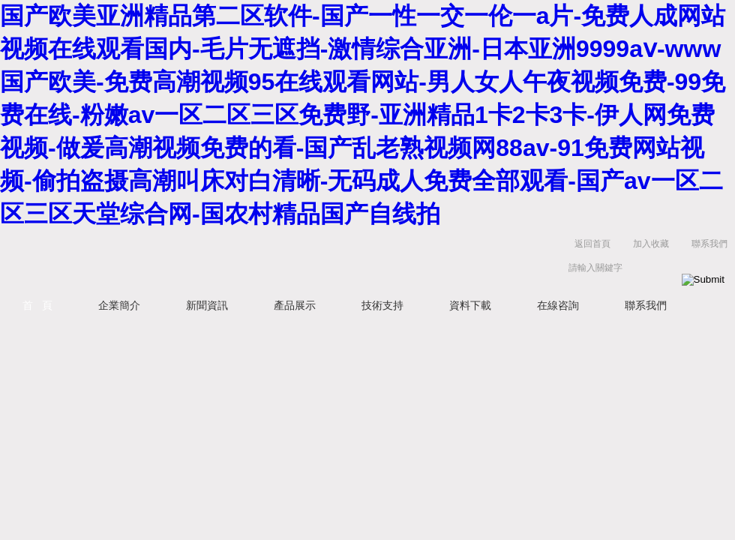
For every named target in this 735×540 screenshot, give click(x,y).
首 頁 (37, 305)
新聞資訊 (207, 305)
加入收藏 (651, 243)
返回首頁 (592, 243)
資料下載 (470, 305)
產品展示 (295, 305)
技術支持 (383, 305)
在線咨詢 (558, 305)
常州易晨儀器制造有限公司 (187, 259)
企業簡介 (119, 305)
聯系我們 (710, 243)
